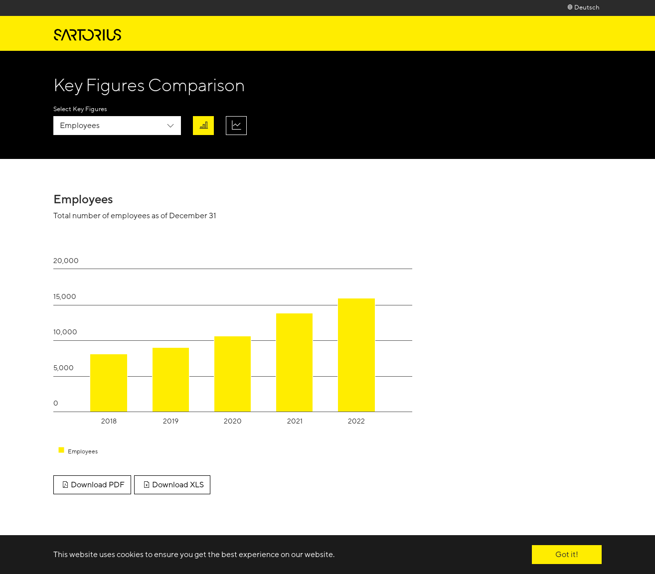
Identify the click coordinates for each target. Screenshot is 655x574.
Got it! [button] (566, 554)
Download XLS (172, 484)
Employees (80, 125)
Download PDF (92, 484)
